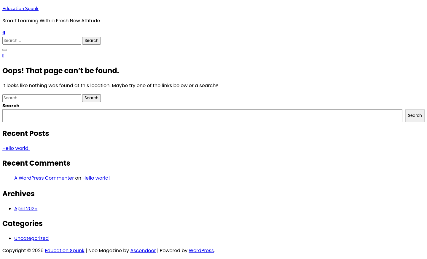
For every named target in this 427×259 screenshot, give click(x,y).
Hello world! (16, 148)
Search (11, 105)
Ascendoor (143, 250)
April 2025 (25, 208)
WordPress (201, 250)
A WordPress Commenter (44, 178)
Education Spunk (20, 8)
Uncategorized (31, 238)
